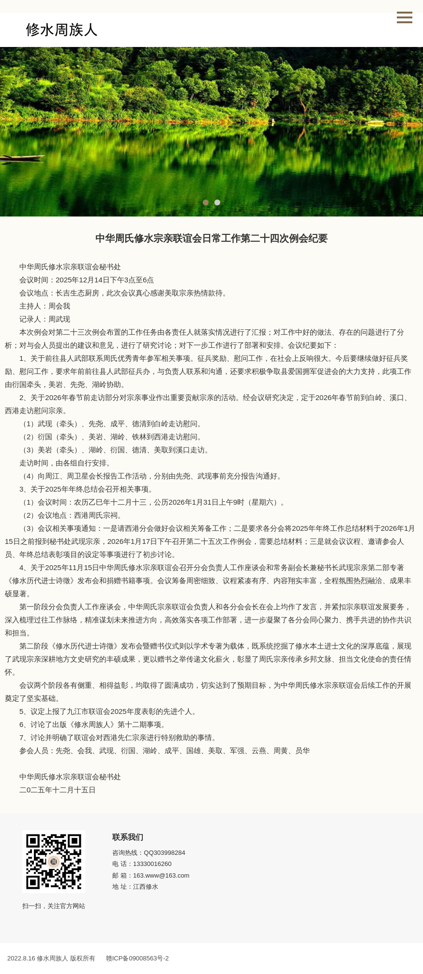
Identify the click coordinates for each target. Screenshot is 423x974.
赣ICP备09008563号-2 (137, 958)
